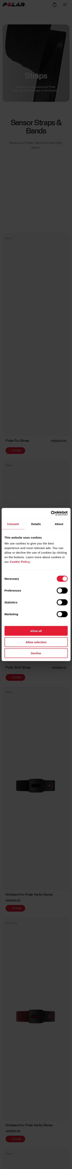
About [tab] (59, 523)
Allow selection (36, 642)
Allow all (36, 631)
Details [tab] (36, 523)
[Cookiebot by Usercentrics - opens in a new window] (51, 513)
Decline (36, 653)
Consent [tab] (13, 523)
